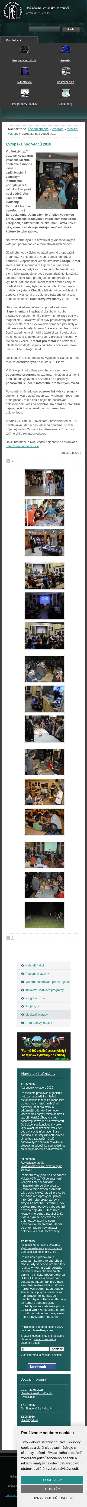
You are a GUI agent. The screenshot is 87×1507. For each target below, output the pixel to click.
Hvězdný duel (29, 1420)
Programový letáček (24, 103)
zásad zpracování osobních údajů (38, 1341)
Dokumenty (65, 103)
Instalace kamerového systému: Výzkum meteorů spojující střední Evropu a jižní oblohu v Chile (41, 1248)
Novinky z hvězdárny (38, 1074)
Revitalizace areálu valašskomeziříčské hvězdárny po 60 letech (41, 1166)
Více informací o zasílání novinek (41, 1355)
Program (58, 129)
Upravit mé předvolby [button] (52, 1498)
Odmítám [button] (52, 1489)
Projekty (66, 60)
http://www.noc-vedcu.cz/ (22, 446)
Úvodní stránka (38, 129)
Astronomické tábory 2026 (37, 1087)
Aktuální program (35, 1379)
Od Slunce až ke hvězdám (37, 1408)
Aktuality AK (24, 82)
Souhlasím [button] (52, 1480)
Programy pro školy (24, 60)
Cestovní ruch (65, 82)
